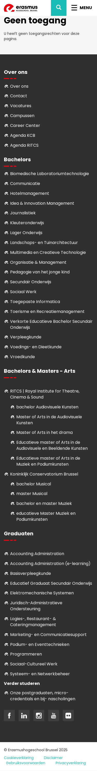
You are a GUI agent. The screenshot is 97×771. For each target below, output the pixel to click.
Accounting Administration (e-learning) (50, 564)
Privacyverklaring (71, 763)
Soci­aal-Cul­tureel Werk (33, 664)
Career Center (25, 125)
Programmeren (26, 654)
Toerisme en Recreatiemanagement (47, 311)
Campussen (22, 116)
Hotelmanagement (29, 193)
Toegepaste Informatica (35, 302)
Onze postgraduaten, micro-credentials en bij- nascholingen (42, 696)
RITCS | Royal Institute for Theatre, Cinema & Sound (44, 394)
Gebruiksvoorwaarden (25, 763)
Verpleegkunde (25, 337)
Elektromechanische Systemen (42, 593)
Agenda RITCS (24, 145)
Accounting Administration (37, 554)
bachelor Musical (33, 484)
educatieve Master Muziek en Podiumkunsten (46, 516)
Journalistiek (23, 213)
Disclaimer (53, 757)
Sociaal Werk (23, 292)
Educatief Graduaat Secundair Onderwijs (51, 583)
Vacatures (20, 106)
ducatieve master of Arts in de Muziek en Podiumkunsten (48, 461)
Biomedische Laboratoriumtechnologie (49, 174)
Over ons (19, 86)
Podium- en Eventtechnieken (39, 644)
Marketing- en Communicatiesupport (48, 635)
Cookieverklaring (19, 757)
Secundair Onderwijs (30, 282)
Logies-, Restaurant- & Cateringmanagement (33, 622)
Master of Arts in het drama (44, 432)
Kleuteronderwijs (27, 223)
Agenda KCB (22, 135)
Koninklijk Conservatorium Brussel (44, 474)
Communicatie (25, 184)
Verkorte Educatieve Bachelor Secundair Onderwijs (51, 324)
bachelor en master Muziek (44, 503)
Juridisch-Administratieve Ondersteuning (36, 606)
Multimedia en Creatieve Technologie (48, 252)
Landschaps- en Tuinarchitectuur (44, 243)
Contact (18, 96)
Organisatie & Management (38, 262)
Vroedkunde (22, 357)
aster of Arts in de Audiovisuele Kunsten (49, 420)
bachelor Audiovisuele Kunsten (47, 407)
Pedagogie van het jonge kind (40, 272)
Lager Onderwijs (26, 233)
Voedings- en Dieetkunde (36, 347)
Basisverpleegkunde (30, 573)
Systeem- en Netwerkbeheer (40, 674)
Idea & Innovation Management (42, 203)
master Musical (31, 494)
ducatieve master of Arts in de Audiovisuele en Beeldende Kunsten (52, 445)
